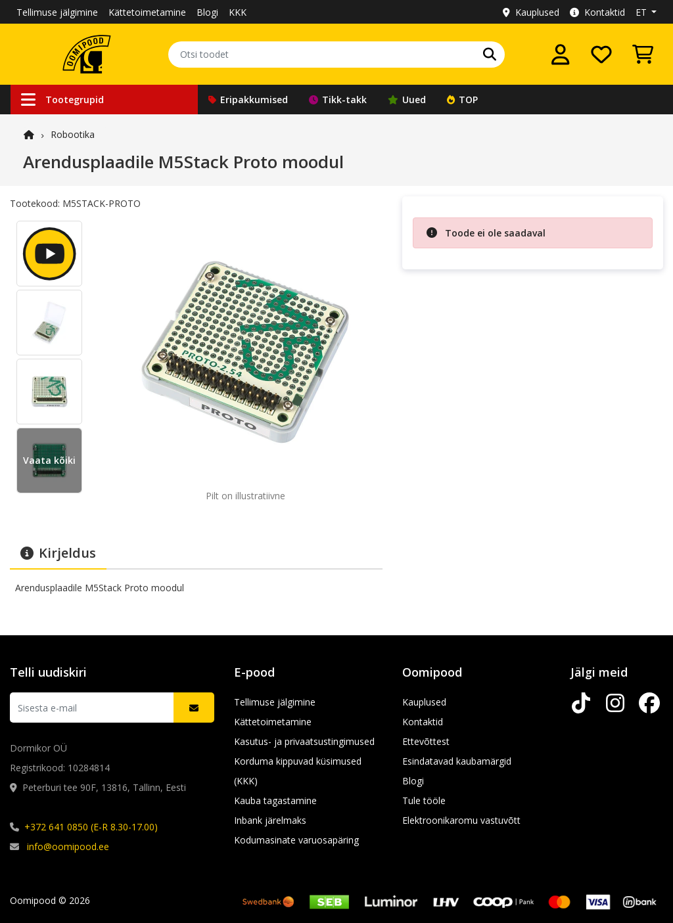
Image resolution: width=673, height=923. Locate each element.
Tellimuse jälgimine (57, 12)
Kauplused (531, 12)
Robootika (73, 134)
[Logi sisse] (560, 54)
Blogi (207, 12)
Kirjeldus (58, 553)
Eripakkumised (248, 99)
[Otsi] (490, 54)
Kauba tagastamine (275, 800)
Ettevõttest (426, 741)
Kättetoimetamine (147, 12)
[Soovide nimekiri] (601, 54)
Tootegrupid (62, 99)
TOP (462, 99)
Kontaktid (597, 12)
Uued (407, 99)
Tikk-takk (338, 99)
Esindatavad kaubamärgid (456, 761)
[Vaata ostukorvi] (642, 54)
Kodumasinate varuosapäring (296, 840)
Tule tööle (424, 800)
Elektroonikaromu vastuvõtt (461, 820)
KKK (237, 12)
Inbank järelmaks (270, 820)
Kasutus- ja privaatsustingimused (304, 741)
